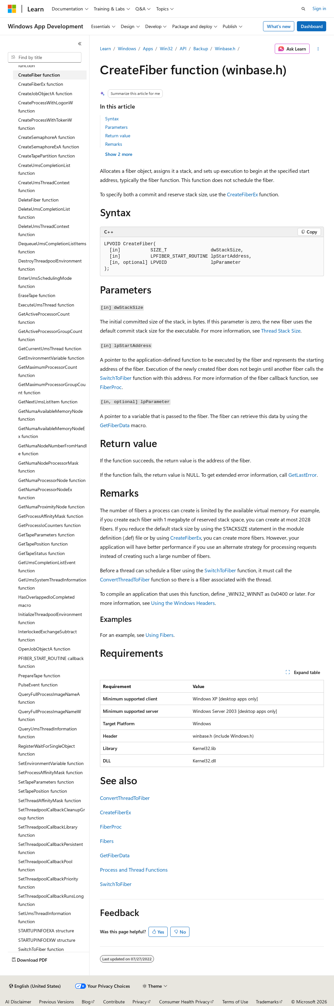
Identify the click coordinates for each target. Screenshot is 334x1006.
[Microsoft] (12, 9)
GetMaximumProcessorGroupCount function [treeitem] (52, 388)
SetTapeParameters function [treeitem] (46, 782)
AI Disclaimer (18, 1001)
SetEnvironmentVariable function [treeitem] (51, 763)
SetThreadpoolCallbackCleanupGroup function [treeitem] (51, 813)
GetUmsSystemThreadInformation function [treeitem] (52, 584)
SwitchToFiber (116, 377)
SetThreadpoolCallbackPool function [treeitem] (45, 865)
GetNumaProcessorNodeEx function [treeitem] (45, 493)
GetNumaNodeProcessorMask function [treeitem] (48, 467)
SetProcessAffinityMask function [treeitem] (50, 772)
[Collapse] (80, 44)
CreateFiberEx (242, 194)
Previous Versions (56, 1001)
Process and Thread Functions (134, 869)
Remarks (113, 144)
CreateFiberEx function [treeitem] (40, 84)
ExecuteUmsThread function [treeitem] (46, 305)
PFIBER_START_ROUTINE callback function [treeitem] (51, 662)
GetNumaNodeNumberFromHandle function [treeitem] (52, 450)
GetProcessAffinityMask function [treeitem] (50, 516)
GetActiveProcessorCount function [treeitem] (44, 318)
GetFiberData (115, 425)
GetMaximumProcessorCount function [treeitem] (47, 371)
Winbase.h (225, 48)
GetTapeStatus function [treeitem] (41, 553)
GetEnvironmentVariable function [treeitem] (51, 358)
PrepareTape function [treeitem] (39, 675)
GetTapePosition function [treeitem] (43, 544)
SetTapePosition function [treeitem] (42, 791)
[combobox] (44, 57)
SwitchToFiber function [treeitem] (41, 949)
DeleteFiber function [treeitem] (38, 200)
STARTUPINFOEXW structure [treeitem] (46, 940)
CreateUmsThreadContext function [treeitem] (44, 186)
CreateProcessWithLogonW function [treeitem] (45, 106)
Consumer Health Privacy (184, 1001)
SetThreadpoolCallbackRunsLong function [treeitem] (51, 900)
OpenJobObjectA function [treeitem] (44, 649)
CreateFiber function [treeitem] (39, 75)
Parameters (116, 127)
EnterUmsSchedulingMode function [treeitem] (45, 282)
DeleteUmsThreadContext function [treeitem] (43, 230)
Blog (86, 1001)
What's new (279, 26)
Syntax (111, 118)
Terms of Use (235, 1001)
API (183, 48)
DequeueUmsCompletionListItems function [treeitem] (52, 247)
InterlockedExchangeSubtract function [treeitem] (47, 635)
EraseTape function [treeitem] (36, 295)
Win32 (166, 48)
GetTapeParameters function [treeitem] (46, 535)
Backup (200, 48)
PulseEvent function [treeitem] (38, 685)
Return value (117, 135)
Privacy (139, 1001)
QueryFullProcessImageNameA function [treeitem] (49, 698)
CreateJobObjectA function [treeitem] (45, 93)
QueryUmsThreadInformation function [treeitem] (47, 733)
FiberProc (111, 386)
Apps (148, 48)
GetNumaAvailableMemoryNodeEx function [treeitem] (51, 432)
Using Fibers (160, 634)
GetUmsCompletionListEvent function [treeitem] (47, 566)
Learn (105, 48)
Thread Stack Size (280, 330)
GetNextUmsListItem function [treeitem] (47, 401)
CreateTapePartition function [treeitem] (46, 156)
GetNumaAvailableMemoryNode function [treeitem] (50, 415)
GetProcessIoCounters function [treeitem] (49, 525)
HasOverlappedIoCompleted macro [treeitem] (46, 601)
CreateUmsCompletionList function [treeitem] (44, 169)
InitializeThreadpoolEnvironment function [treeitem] (50, 618)
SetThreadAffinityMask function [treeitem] (49, 800)
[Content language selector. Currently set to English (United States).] (35, 986)
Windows (127, 48)
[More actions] (318, 49)
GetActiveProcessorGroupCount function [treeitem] (50, 335)
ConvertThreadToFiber (125, 579)
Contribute (114, 1001)
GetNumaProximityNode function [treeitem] (51, 506)
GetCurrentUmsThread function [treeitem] (49, 348)
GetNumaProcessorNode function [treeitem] (52, 480)
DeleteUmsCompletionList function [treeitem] (44, 213)
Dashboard (312, 26)
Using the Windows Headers (183, 602)
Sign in (319, 8)
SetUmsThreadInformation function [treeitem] (44, 917)
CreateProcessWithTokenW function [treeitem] (45, 124)
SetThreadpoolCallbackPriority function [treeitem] (48, 883)
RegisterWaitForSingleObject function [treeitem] (46, 750)
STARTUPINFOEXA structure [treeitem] (46, 930)
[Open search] (303, 9)
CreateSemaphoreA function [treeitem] (46, 137)
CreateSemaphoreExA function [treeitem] (48, 146)
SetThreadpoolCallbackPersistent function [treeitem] (50, 848)
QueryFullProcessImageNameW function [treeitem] (49, 715)
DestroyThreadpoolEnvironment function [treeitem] (50, 265)
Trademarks (267, 1001)
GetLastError (302, 474)
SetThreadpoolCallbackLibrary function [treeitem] (47, 831)
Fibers (107, 840)
